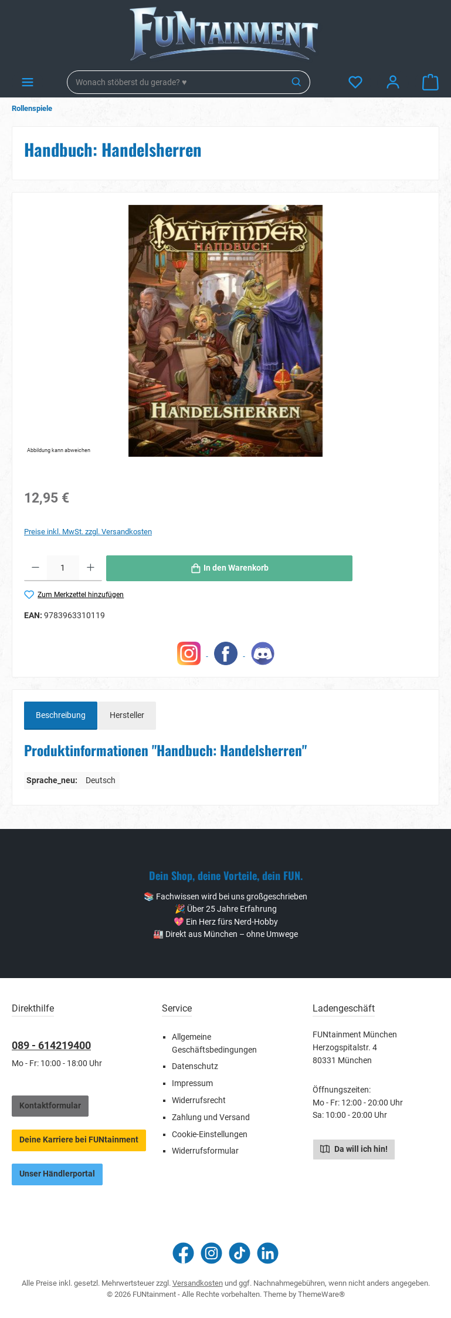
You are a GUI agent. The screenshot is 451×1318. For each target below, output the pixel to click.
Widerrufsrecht (199, 1100)
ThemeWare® (321, 1294)
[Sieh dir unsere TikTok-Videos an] (239, 1253)
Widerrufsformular (205, 1151)
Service (177, 1008)
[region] (225, 330)
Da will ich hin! (354, 1148)
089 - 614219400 (51, 1045)
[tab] (60, 716)
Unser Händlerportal (57, 1174)
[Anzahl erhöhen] (90, 568)
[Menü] (27, 82)
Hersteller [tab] (127, 715)
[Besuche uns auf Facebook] (183, 1253)
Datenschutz (195, 1066)
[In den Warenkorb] (229, 568)
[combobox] (175, 82)
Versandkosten (197, 1283)
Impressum (192, 1083)
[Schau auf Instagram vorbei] (211, 1253)
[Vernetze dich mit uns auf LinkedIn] (268, 1253)
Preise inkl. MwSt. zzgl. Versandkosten (88, 531)
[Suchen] (297, 82)
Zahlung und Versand (211, 1118)
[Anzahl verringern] (35, 568)
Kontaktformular (50, 1106)
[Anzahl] (63, 568)
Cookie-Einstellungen (209, 1135)
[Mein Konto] (393, 82)
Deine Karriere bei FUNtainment (78, 1140)
